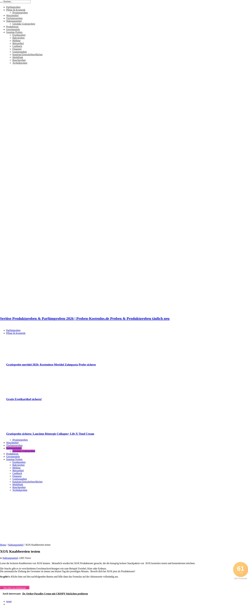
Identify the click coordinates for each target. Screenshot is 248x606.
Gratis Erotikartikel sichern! (24, 399)
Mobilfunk (17, 57)
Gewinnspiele (13, 29)
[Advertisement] (124, 516)
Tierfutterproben (14, 18)
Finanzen (17, 49)
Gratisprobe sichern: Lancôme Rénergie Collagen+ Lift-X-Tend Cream (50, 433)
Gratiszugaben (19, 51)
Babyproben (18, 37)
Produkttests (12, 26)
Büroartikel (18, 43)
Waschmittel (12, 15)
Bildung (16, 40)
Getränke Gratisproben (23, 23)
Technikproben (19, 63)
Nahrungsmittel (14, 21)
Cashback (17, 46)
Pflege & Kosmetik (15, 10)
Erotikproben (18, 35)
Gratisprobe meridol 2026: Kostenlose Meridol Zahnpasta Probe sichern (51, 364)
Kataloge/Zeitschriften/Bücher (27, 54)
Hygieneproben (20, 12)
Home (3, 544)
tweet (9, 601)
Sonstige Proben (14, 32)
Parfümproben (13, 7)
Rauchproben (19, 60)
